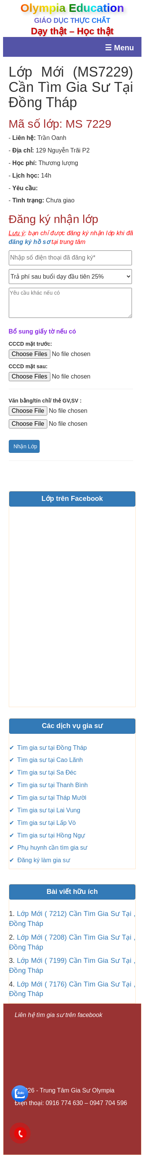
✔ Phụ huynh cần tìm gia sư (48, 847)
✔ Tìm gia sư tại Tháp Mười (48, 797)
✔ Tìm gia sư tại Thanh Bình (48, 785)
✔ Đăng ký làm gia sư (39, 860)
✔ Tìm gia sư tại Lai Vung (44, 810)
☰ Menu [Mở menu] (119, 47)
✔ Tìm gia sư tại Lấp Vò (42, 823)
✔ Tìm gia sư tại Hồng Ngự (47, 835)
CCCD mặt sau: (28, 366)
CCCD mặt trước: (30, 344)
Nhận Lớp (25, 446)
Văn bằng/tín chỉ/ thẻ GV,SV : (45, 401)
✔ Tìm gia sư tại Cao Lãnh (46, 760)
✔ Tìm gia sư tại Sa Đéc (43, 772)
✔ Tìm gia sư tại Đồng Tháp (48, 747)
